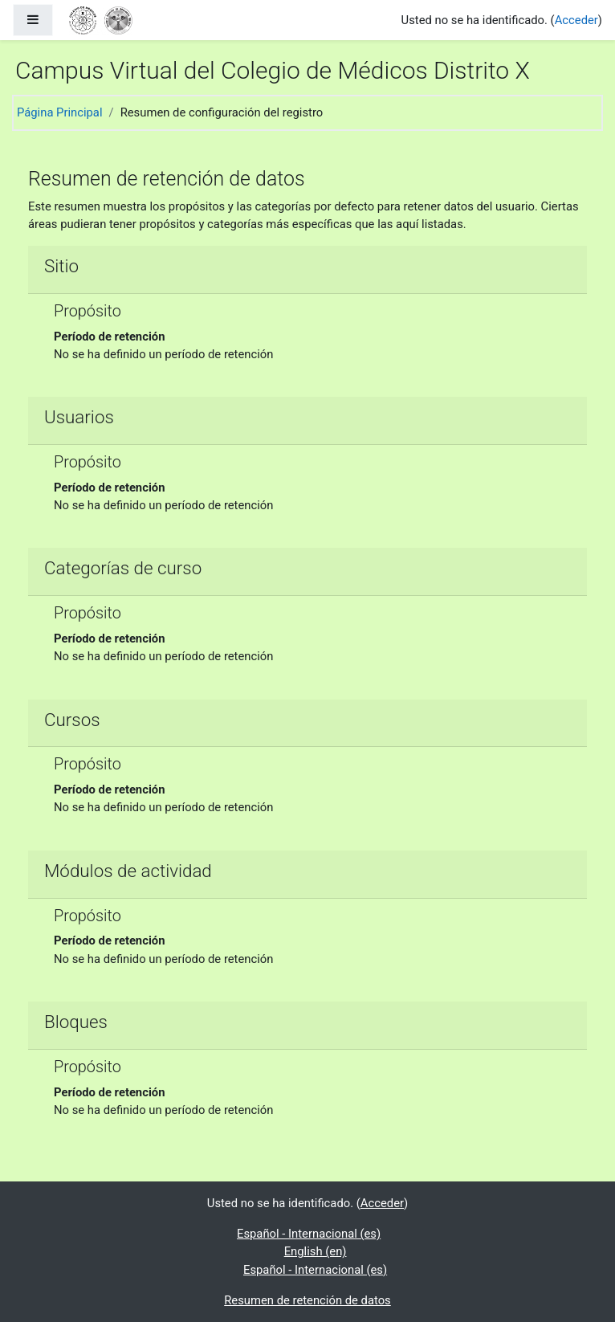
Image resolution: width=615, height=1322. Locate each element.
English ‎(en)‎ (315, 1251)
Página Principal (60, 112)
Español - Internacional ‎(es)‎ (309, 1233)
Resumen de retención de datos (307, 1300)
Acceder (576, 20)
